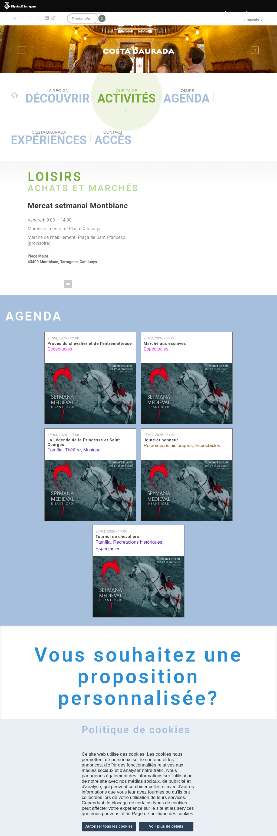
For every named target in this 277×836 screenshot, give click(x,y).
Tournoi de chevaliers (117, 536)
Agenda (186, 96)
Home (14, 95)
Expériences (49, 138)
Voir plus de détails (166, 826)
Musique (92, 449)
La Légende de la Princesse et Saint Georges (83, 442)
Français (253, 20)
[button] (21, 49)
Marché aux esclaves (165, 343)
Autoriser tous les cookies (109, 826)
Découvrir (57, 96)
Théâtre (73, 449)
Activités (126, 96)
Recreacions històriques (168, 445)
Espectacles (59, 349)
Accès (112, 138)
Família (54, 449)
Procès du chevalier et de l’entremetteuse (89, 343)
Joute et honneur (161, 440)
